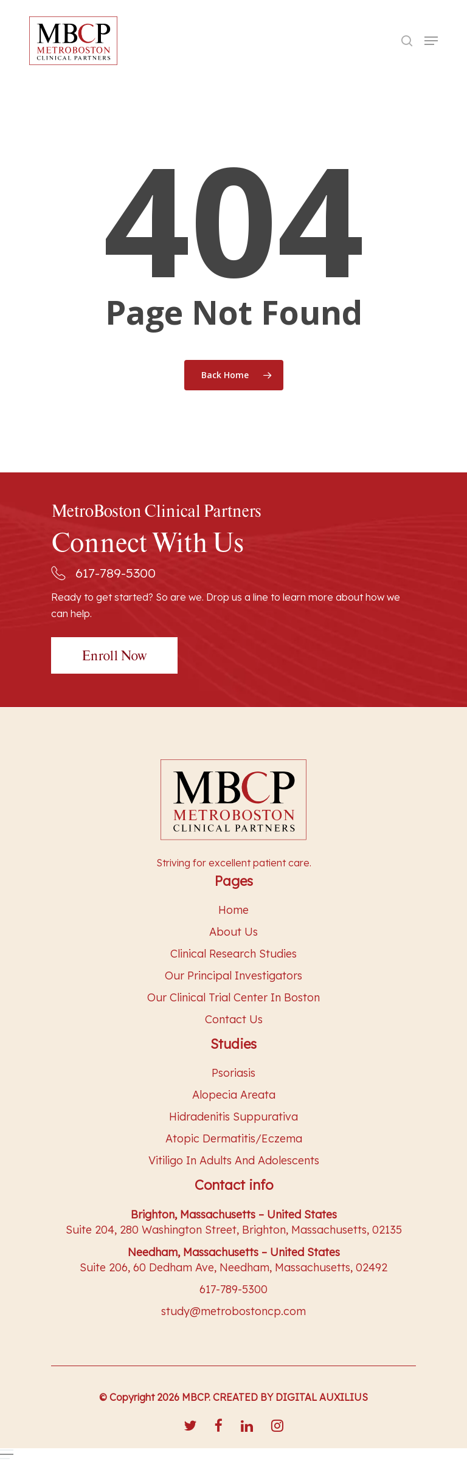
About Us (233, 932)
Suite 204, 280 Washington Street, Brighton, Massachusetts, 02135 (234, 1230)
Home (233, 910)
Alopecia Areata (233, 1095)
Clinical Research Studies (233, 954)
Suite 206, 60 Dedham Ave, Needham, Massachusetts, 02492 (233, 1267)
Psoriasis (233, 1073)
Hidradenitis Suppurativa (233, 1117)
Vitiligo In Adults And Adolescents (233, 1160)
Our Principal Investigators (233, 976)
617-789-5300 (103, 573)
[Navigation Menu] (431, 41)
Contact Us (234, 1019)
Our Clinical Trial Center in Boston (233, 997)
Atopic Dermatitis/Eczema (233, 1138)
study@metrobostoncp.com (233, 1311)
